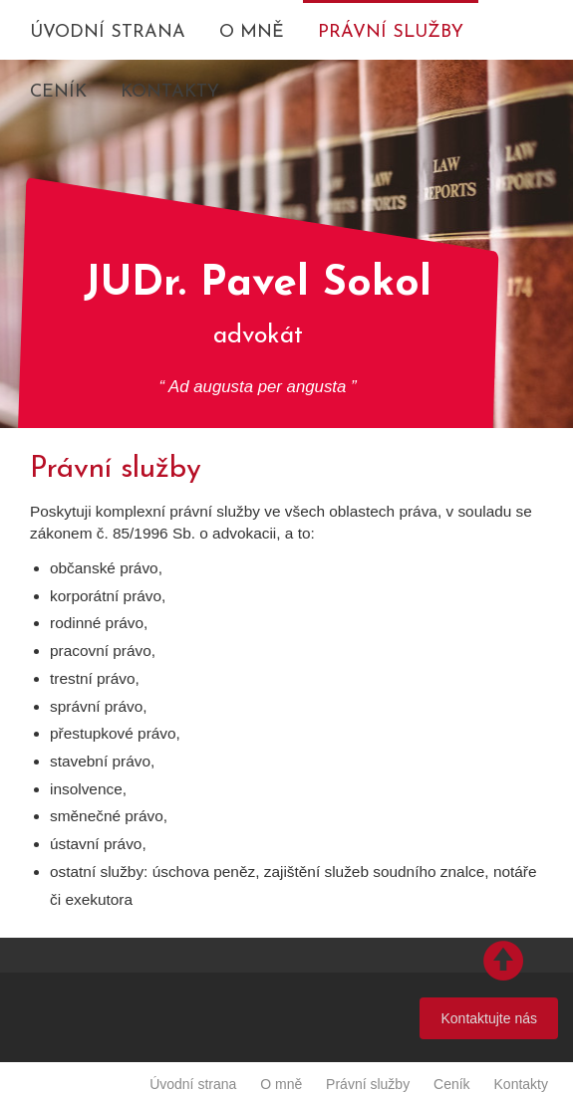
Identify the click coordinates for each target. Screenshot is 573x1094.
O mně (251, 32)
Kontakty (170, 92)
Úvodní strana (107, 32)
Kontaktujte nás (488, 1018)
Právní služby (390, 32)
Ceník (58, 92)
